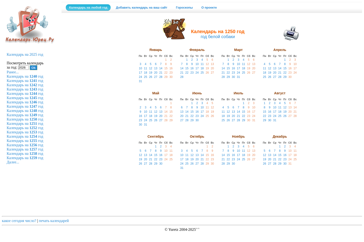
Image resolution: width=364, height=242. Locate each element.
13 (155, 68)
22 (165, 72)
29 (165, 77)
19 (150, 72)
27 (155, 77)
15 (165, 68)
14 (160, 68)
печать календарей (54, 221)
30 (171, 77)
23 (171, 72)
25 (145, 77)
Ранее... (13, 72)
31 (140, 81)
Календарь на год (25, 76)
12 (150, 68)
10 (140, 68)
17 (140, 72)
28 (160, 77)
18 (145, 72)
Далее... (13, 162)
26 (150, 77)
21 (160, 72)
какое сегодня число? (19, 221)
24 (140, 77)
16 (171, 68)
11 (145, 68)
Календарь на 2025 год (25, 54)
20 (155, 72)
